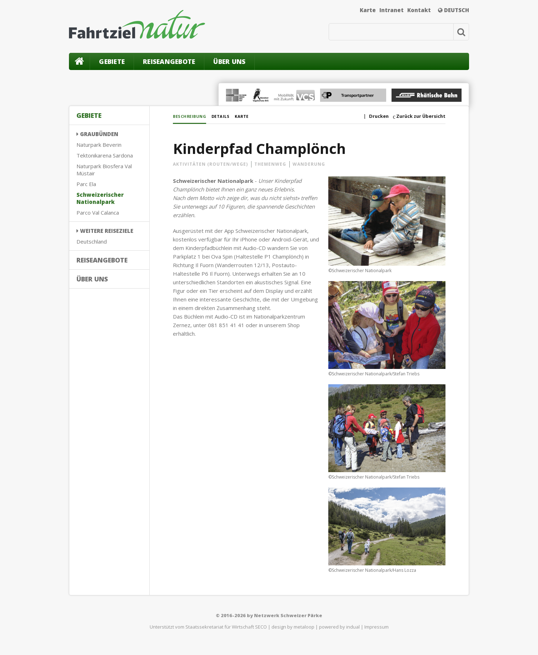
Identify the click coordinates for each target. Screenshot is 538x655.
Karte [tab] (258, 115)
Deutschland (91, 241)
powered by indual (339, 628)
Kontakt (419, 10)
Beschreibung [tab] (193, 115)
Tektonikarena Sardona (104, 155)
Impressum (376, 628)
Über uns (229, 61)
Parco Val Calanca (97, 212)
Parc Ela (86, 184)
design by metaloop (293, 628)
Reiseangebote (169, 61)
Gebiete (112, 61)
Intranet (391, 10)
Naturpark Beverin (98, 144)
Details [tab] (231, 115)
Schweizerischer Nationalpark (100, 198)
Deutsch (453, 10)
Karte (368, 10)
